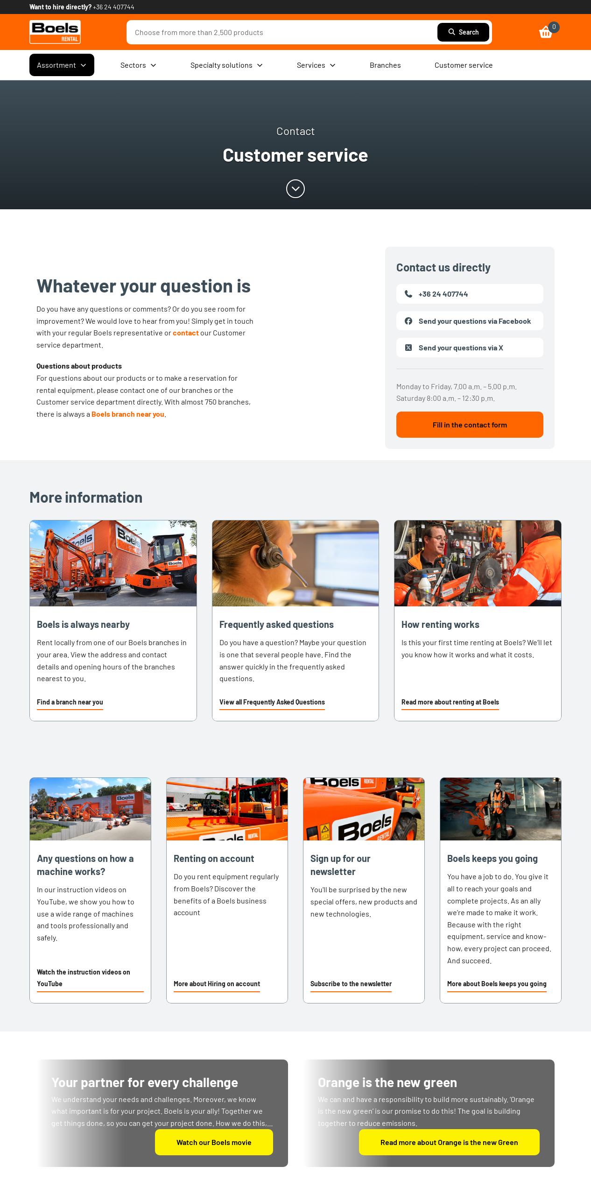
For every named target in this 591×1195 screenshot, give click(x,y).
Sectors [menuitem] (138, 65)
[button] (70, 703)
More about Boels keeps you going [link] (497, 984)
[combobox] (284, 32)
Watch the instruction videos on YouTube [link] (83, 978)
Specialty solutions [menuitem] (226, 65)
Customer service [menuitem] (464, 64)
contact (186, 332)
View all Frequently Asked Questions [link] (272, 702)
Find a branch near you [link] (70, 702)
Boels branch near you (127, 413)
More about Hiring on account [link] (217, 984)
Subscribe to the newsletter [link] (351, 984)
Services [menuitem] (316, 65)
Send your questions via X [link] (453, 347)
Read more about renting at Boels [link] (450, 702)
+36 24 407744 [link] (113, 7)
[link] (55, 32)
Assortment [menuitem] (62, 65)
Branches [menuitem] (385, 64)
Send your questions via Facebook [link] (467, 321)
